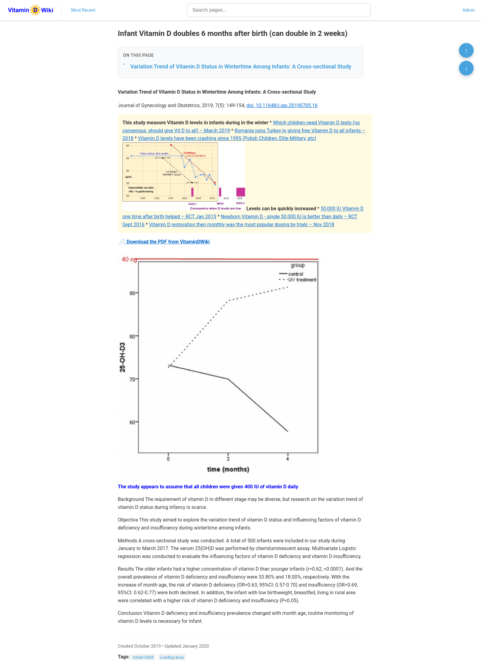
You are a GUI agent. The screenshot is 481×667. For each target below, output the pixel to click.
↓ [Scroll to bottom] (466, 68)
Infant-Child (143, 657)
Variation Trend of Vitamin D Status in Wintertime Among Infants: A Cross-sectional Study (240, 66)
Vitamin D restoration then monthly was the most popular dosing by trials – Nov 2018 (241, 224)
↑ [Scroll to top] (466, 50)
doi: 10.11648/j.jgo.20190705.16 (282, 105)
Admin (469, 10)
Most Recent (83, 10)
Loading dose (172, 657)
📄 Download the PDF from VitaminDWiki (164, 242)
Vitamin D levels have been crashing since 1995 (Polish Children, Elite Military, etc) (227, 138)
